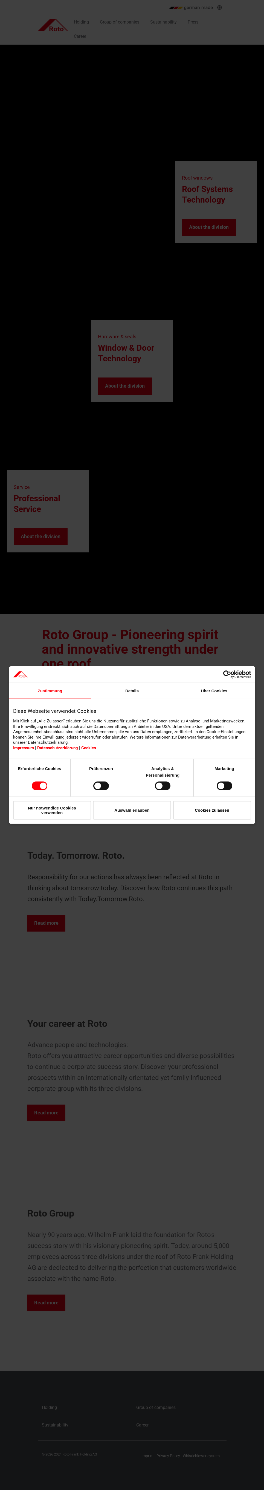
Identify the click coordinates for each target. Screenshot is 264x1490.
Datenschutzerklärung (57, 747)
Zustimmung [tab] (50, 690)
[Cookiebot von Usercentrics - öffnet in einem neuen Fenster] (227, 674)
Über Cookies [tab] (214, 690)
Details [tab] (132, 690)
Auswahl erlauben (131, 810)
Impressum (23, 747)
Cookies (88, 747)
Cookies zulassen (212, 810)
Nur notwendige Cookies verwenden (52, 810)
